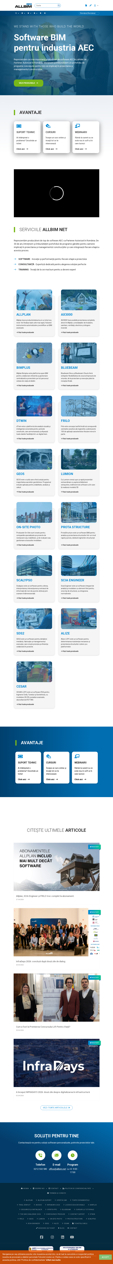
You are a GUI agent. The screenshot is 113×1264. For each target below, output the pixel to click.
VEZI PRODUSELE (28, 83)
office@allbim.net (57, 1169)
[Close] (105, 1257)
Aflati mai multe (53, 1260)
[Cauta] (48, 5)
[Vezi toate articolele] (56, 1107)
